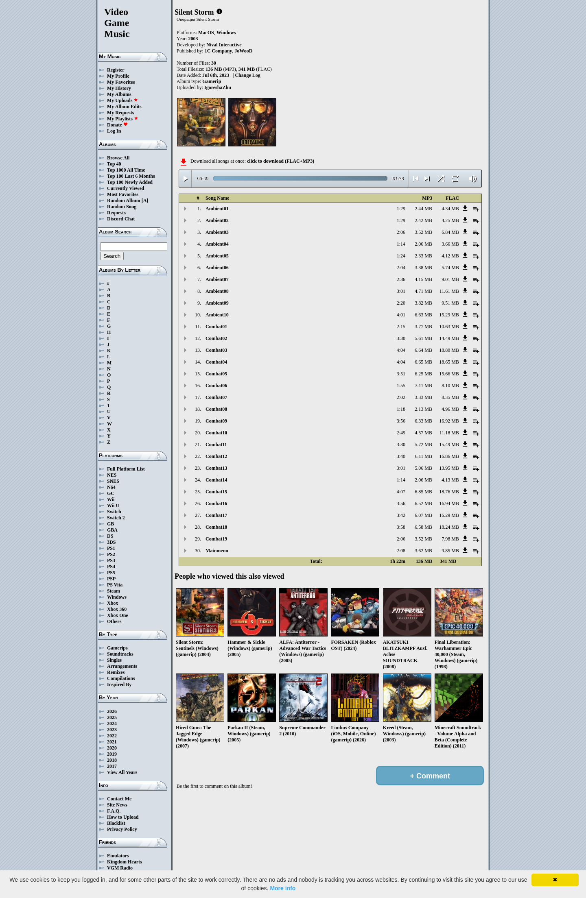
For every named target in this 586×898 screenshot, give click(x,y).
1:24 (401, 256)
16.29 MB (449, 515)
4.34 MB (450, 208)
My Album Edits (124, 106)
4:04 (401, 350)
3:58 (401, 527)
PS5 (111, 572)
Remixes (116, 672)
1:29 (401, 208)
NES (111, 475)
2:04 (401, 267)
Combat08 (216, 409)
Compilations (121, 678)
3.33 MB (423, 397)
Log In (114, 131)
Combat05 (216, 374)
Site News (117, 805)
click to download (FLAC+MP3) (280, 161)
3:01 (401, 291)
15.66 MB (449, 374)
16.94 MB (449, 503)
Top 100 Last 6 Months (131, 176)
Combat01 (216, 326)
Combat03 (216, 350)
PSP (111, 579)
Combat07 (216, 397)
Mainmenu (217, 551)
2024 (112, 723)
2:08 (401, 551)
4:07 (401, 492)
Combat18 (216, 527)
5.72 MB (423, 444)
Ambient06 (217, 267)
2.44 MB (423, 208)
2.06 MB (423, 244)
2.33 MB (423, 256)
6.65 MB (423, 362)
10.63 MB (449, 326)
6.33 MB (423, 421)
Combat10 (216, 433)
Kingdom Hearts (124, 862)
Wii (110, 499)
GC (110, 493)
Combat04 (216, 362)
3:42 (401, 515)
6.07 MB (423, 515)
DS (110, 536)
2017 (112, 766)
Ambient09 (217, 303)
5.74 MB (450, 267)
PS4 (111, 566)
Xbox (112, 603)
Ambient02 (217, 220)
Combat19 (216, 539)
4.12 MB (450, 256)
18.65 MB (449, 362)
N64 (111, 487)
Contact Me (119, 799)
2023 (112, 729)
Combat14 (216, 480)
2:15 (401, 326)
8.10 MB (450, 385)
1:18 (401, 409)
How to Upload (122, 817)
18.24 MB (449, 527)
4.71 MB (423, 291)
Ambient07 (217, 279)
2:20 (401, 303)
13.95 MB (449, 468)
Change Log (247, 75)
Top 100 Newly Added (130, 182)
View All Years (122, 772)
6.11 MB (423, 456)
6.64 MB (423, 350)
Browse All (118, 158)
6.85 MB (423, 492)
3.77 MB (423, 326)
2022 (112, 736)
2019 (112, 754)
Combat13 (216, 468)
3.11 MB (423, 385)
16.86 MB (449, 456)
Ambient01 (217, 208)
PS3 (111, 560)
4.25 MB (450, 220)
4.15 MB (423, 279)
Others (114, 621)
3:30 (401, 338)
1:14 (401, 244)
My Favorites (121, 82)
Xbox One (117, 615)
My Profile (118, 76)
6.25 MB (423, 374)
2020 (112, 748)
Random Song (121, 206)
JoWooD (243, 51)
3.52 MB (423, 232)
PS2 (111, 554)
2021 (112, 742)
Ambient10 (217, 315)
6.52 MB (423, 503)
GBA (112, 530)
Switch (114, 511)
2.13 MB (423, 409)
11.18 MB (449, 433)
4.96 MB (450, 409)
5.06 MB (423, 468)
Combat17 (216, 515)
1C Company (218, 51)
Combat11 (216, 444)
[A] (145, 200)
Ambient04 (217, 244)
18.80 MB (449, 350)
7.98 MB (450, 539)
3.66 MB (450, 244)
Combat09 (216, 421)
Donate (117, 125)
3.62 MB (423, 551)
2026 (112, 711)
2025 (112, 717)
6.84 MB (450, 232)
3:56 (401, 421)
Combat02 (216, 338)
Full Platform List (126, 469)
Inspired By (119, 684)
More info (282, 888)
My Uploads (122, 100)
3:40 (401, 456)
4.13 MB (450, 480)
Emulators (118, 856)
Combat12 (216, 456)
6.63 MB (423, 315)
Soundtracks (120, 654)
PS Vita (114, 585)
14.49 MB (449, 338)
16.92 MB (449, 421)
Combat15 (216, 492)
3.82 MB (423, 303)
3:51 (401, 374)
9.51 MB (450, 303)
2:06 (401, 232)
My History (119, 88)
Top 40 (114, 164)
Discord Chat (121, 219)
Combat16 (216, 503)
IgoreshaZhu (217, 87)
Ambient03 (217, 232)
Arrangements (122, 666)
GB (110, 524)
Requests (116, 213)
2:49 (401, 433)
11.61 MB (449, 291)
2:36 (401, 279)
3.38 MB (423, 267)
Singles (114, 660)
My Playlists (122, 119)
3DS (111, 542)
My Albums (119, 94)
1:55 (401, 385)
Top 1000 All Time (126, 170)
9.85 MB (450, 551)
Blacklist (116, 823)
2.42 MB (423, 220)
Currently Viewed (125, 188)
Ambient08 (217, 291)
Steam (113, 591)
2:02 (401, 397)
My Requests (120, 113)
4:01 (401, 315)
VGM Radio (120, 868)
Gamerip (211, 81)
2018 (112, 760)
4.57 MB (423, 433)
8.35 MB (450, 397)
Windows (117, 597)
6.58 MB (423, 527)
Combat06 (216, 385)
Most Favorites (122, 194)
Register (116, 70)
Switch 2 (116, 518)
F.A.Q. (113, 811)
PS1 (111, 548)
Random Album (123, 200)
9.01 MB (450, 279)
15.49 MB (449, 444)
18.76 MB (449, 492)
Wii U (113, 505)
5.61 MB (423, 338)
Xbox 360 (117, 609)
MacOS (206, 32)
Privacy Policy (122, 829)
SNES (113, 481)
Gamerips (117, 648)
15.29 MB (449, 315)
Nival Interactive (223, 45)
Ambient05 (217, 256)
